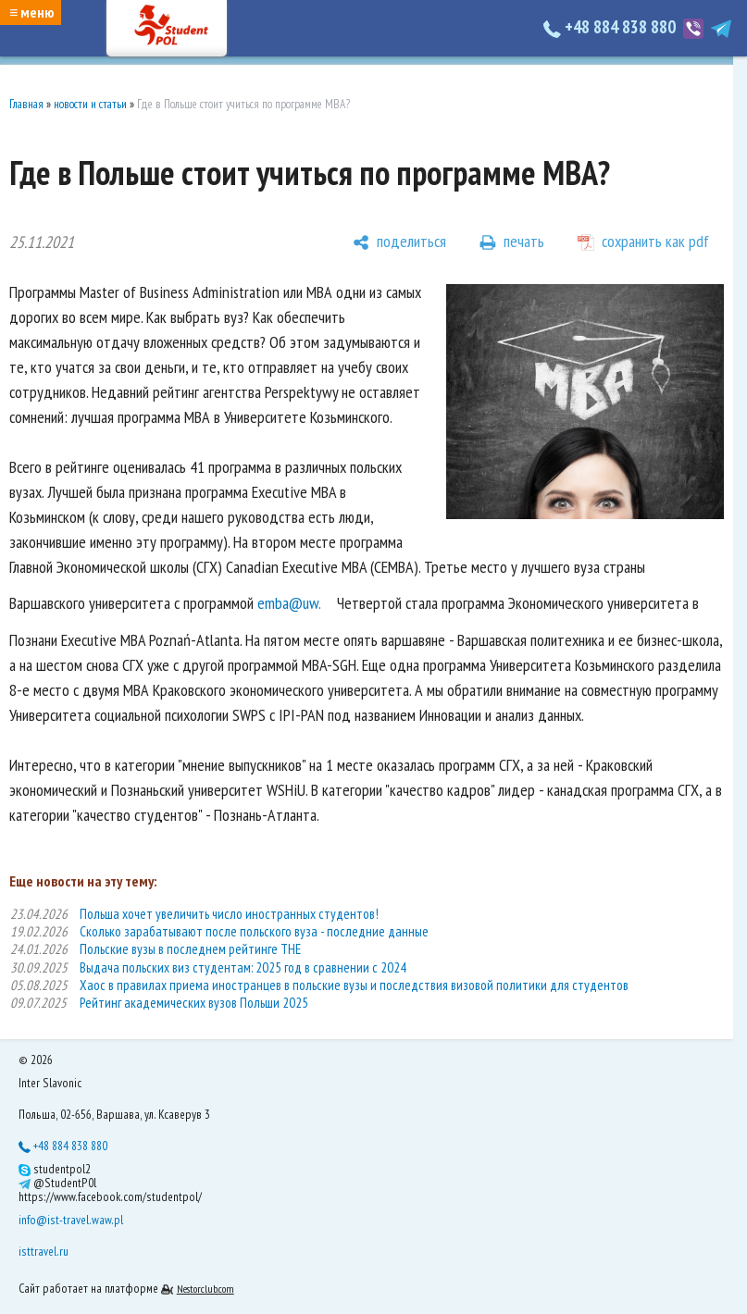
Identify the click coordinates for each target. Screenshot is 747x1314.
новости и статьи (90, 104)
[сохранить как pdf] (643, 242)
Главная (26, 104)
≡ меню (31, 12)
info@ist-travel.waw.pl (71, 1219)
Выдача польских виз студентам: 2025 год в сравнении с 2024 (243, 967)
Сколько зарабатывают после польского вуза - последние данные (254, 931)
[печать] (512, 242)
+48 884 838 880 (611, 27)
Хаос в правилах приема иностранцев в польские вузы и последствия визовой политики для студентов (354, 985)
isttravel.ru (43, 1251)
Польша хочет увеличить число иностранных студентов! (229, 914)
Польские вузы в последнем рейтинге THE (190, 949)
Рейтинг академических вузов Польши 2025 (194, 1002)
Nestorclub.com (205, 1288)
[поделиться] (399, 242)
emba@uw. (289, 603)
